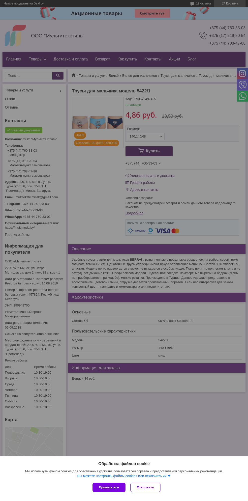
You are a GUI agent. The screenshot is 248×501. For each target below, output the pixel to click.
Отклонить (145, 487)
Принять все (109, 487)
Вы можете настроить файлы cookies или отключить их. (122, 476)
